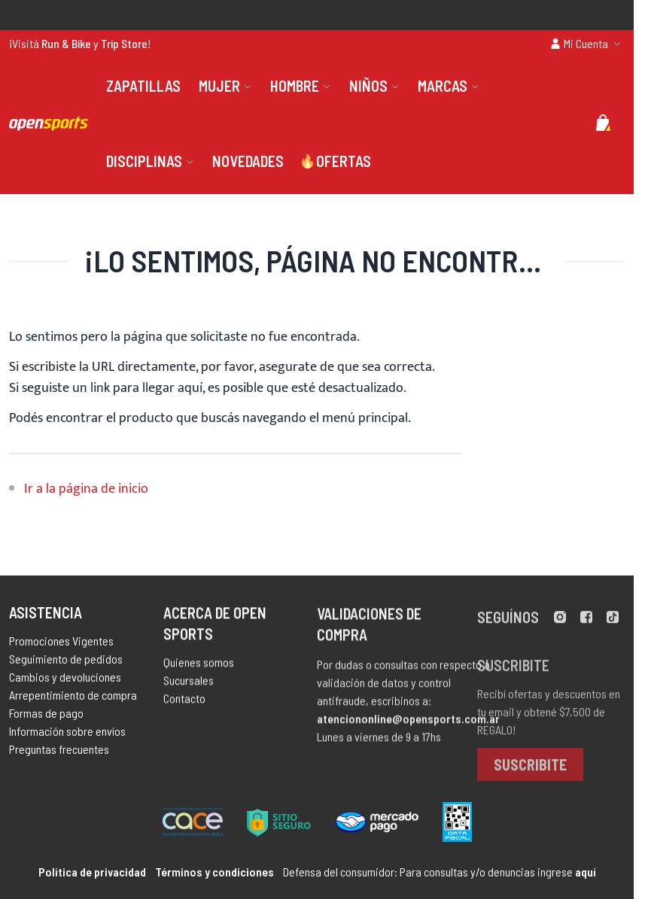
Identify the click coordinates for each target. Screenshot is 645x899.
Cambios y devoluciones (65, 682)
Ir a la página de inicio (86, 489)
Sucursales (188, 688)
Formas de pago (46, 718)
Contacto (184, 706)
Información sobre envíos (67, 736)
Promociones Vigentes (61, 646)
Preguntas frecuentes (59, 754)
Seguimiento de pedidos (66, 664)
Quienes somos (198, 670)
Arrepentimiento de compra (73, 700)
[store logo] (48, 123)
